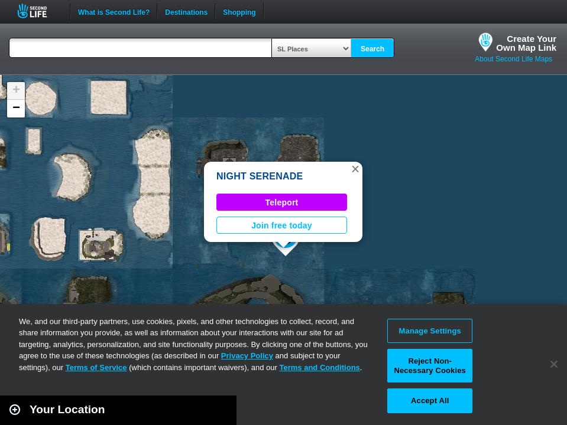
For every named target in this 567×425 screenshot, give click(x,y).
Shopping (239, 11)
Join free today (281, 225)
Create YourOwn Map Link (526, 43)
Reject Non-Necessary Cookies (429, 366)
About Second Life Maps (513, 59)
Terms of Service (96, 367)
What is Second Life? (114, 11)
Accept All (430, 400)
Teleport (282, 202)
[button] (355, 169)
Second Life (39, 11)
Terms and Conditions (320, 367)
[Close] (554, 364)
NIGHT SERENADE (259, 176)
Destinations (186, 11)
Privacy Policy (247, 355)
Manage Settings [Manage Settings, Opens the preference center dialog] (430, 330)
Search (372, 49)
